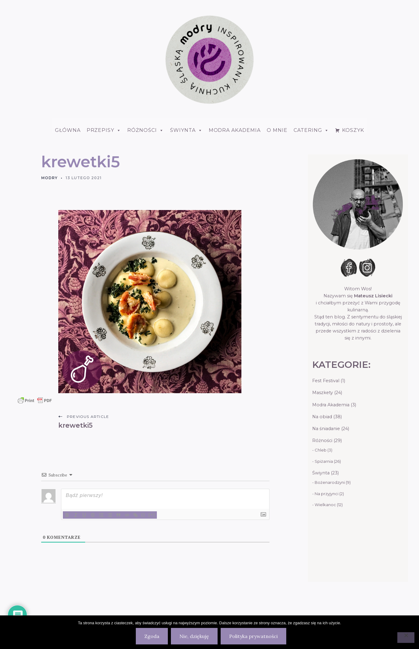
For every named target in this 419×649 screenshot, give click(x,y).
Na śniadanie (326, 428)
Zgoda (151, 636)
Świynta (321, 473)
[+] (152, 514)
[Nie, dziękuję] (405, 637)
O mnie (277, 130)
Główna (68, 130)
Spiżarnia (324, 461)
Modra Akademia (235, 130)
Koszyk (353, 130)
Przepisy (104, 130)
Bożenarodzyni (330, 482)
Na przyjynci (326, 493)
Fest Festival (325, 380)
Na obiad (322, 416)
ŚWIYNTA (186, 130)
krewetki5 (75, 425)
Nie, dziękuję (194, 636)
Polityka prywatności (253, 636)
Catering (311, 130)
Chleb (321, 450)
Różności (145, 130)
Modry (49, 178)
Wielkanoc (325, 504)
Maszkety (322, 392)
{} (143, 514)
